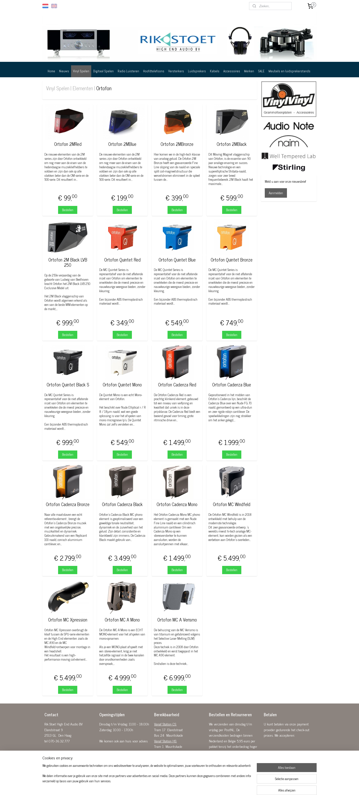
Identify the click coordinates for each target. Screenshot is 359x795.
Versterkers (176, 71)
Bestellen (67, 209)
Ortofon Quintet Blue (177, 260)
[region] (146, 779)
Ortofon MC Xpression (67, 619)
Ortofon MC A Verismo (177, 619)
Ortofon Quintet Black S (67, 384)
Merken (249, 71)
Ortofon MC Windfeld (231, 504)
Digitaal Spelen (103, 71)
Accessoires (231, 71)
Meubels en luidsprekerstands (289, 71)
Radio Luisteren (128, 71)
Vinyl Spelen (81, 71)
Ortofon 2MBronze (177, 144)
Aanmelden (276, 192)
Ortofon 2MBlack (232, 144)
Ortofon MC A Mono (122, 619)
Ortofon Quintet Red (122, 260)
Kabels (214, 71)
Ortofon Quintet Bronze (232, 260)
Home (51, 71)
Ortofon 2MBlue (122, 144)
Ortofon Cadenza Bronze (68, 504)
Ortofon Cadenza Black (122, 504)
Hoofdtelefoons (153, 71)
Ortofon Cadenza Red (177, 384)
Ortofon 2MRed (67, 144)
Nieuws (64, 71)
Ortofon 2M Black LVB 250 (67, 262)
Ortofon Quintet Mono (122, 384)
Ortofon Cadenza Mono (177, 504)
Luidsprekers (197, 71)
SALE (261, 71)
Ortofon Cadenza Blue (231, 384)
